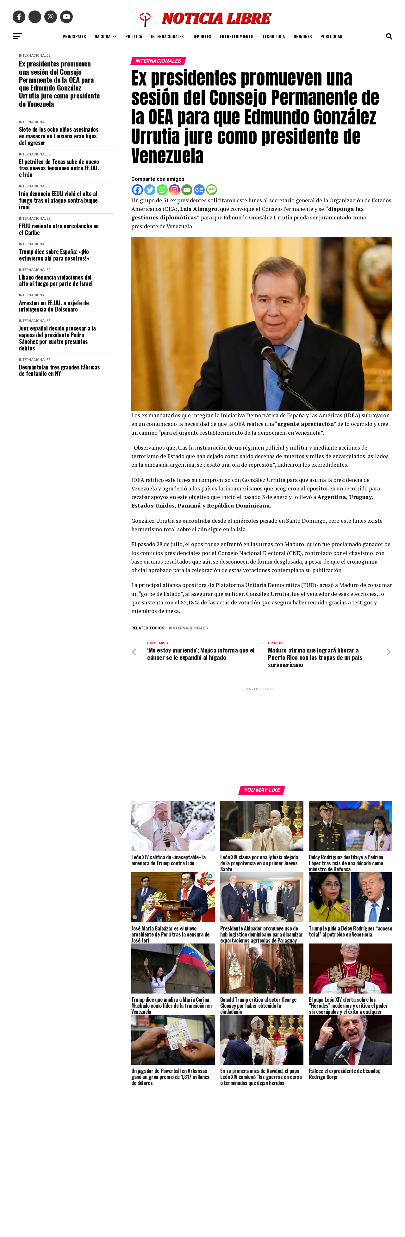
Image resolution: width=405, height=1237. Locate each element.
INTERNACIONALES (167, 36)
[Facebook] (137, 189)
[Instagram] (174, 189)
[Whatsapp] (162, 189)
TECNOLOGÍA (273, 36)
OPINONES (303, 36)
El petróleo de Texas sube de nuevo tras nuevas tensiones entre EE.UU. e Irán (59, 168)
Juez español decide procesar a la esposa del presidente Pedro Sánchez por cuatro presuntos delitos (57, 338)
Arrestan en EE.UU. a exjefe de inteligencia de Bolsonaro (54, 306)
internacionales (189, 628)
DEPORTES (201, 36)
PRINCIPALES (74, 36)
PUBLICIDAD (331, 36)
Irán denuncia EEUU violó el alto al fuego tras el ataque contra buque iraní (58, 200)
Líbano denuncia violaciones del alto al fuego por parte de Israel (56, 280)
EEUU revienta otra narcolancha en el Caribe (59, 229)
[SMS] (211, 189)
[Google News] (199, 189)
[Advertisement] (261, 736)
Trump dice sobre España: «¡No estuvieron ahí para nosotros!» (54, 254)
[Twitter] (149, 189)
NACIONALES (105, 36)
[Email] (186, 189)
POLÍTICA (133, 36)
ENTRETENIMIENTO (236, 36)
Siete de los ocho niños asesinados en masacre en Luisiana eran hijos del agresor (58, 136)
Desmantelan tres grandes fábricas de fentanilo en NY (59, 370)
